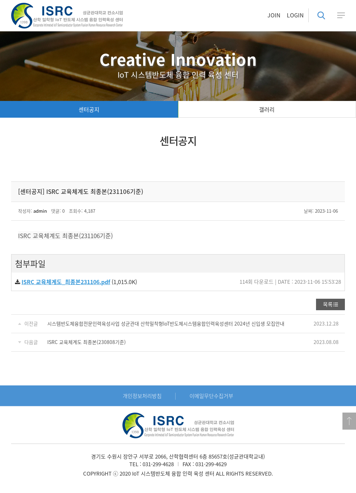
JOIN (274, 15)
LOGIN (295, 15)
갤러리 (267, 109)
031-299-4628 (158, 464)
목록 (328, 304)
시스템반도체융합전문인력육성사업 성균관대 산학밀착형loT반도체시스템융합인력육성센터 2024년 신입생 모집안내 (165, 323)
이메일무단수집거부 (211, 396)
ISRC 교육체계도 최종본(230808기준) (86, 341)
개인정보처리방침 (142, 396)
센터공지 (89, 109)
